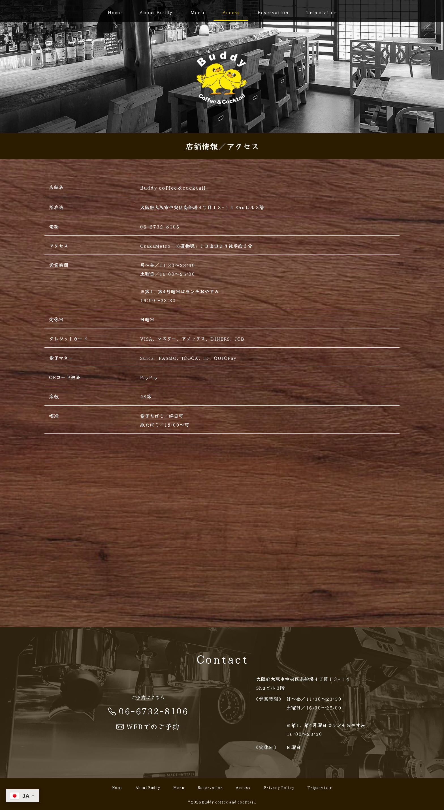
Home (115, 12)
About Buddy (155, 12)
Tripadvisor (321, 12)
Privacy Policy (278, 787)
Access (231, 12)
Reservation (273, 12)
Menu (197, 12)
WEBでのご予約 (148, 726)
